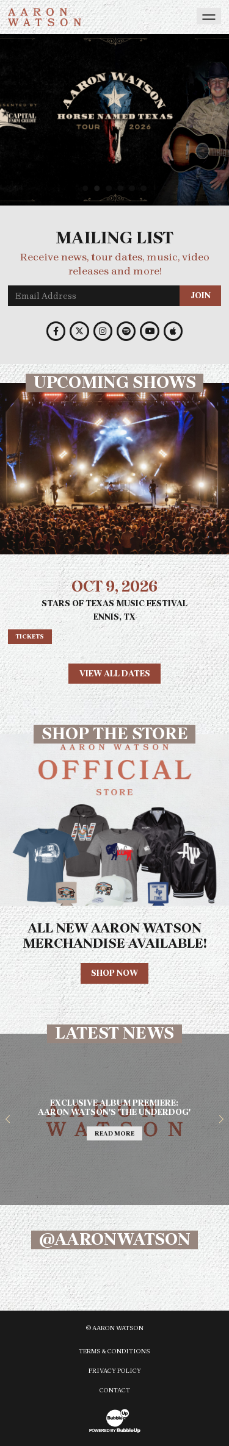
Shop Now (114, 973)
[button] (8, 1119)
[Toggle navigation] (209, 16)
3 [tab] (110, 188)
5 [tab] (134, 188)
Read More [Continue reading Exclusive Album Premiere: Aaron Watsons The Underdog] (114, 1133)
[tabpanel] (114, 120)
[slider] (114, 120)
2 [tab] (98, 188)
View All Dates (114, 673)
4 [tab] (122, 188)
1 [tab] (87, 188)
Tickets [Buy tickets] (29, 636)
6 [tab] (145, 188)
